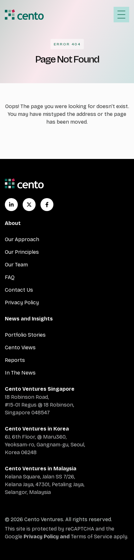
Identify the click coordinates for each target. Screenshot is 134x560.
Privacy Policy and (47, 536)
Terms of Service (91, 536)
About (13, 223)
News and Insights (29, 319)
